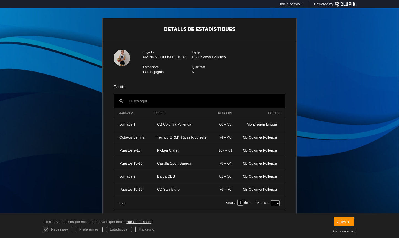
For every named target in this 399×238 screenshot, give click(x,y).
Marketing (142, 229)
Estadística (114, 229)
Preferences (85, 229)
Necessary (56, 229)
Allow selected (343, 231)
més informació (139, 222)
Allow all (344, 222)
